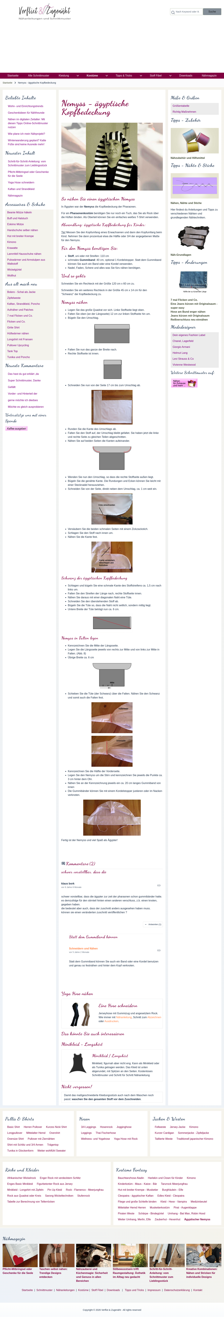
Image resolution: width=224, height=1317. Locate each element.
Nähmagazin (15, 195)
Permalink (112, 885)
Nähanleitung (124, 1017)
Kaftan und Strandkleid (21, 189)
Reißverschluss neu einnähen (189, 319)
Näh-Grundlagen (181, 254)
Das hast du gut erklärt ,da (23, 374)
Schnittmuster (44, 1290)
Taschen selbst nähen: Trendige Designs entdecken (53, 1273)
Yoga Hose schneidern (21, 182)
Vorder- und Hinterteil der (22, 393)
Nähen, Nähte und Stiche (186, 203)
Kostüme (83, 1290)
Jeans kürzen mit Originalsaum (190, 315)
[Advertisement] (112, 48)
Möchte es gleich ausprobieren (26, 406)
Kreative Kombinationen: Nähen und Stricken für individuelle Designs (201, 1273)
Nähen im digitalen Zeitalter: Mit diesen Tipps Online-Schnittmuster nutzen (28, 123)
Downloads (114, 1290)
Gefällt (11, 387)
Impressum (154, 1290)
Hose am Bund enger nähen (188, 311)
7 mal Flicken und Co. (184, 299)
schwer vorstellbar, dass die (83, 872)
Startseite (7, 82)
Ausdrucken (111, 1021)
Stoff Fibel (97, 1290)
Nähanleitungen (65, 1290)
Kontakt (197, 1290)
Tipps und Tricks (134, 1290)
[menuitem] (13, 76)
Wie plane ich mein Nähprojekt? (26, 133)
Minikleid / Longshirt (110, 1055)
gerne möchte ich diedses (23, 400)
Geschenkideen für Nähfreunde (26, 112)
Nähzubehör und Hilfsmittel (188, 158)
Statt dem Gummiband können (93, 936)
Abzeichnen (154, 1017)
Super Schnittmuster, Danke (24, 380)
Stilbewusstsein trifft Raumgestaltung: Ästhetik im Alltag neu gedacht (129, 1273)
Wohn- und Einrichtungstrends (25, 106)
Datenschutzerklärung (177, 1290)
